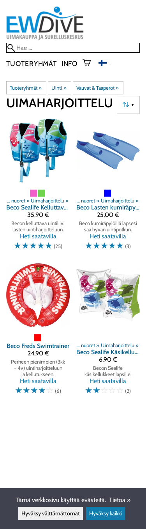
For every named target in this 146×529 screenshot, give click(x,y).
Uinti (58, 88)
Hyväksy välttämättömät (50, 513)
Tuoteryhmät (31, 63)
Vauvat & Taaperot (97, 88)
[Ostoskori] (90, 63)
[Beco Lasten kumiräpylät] (108, 188)
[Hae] (73, 48)
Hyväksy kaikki (105, 513)
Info (70, 63)
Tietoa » (119, 500)
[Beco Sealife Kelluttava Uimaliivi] (38, 188)
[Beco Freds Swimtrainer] (38, 332)
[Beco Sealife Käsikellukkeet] (108, 332)
